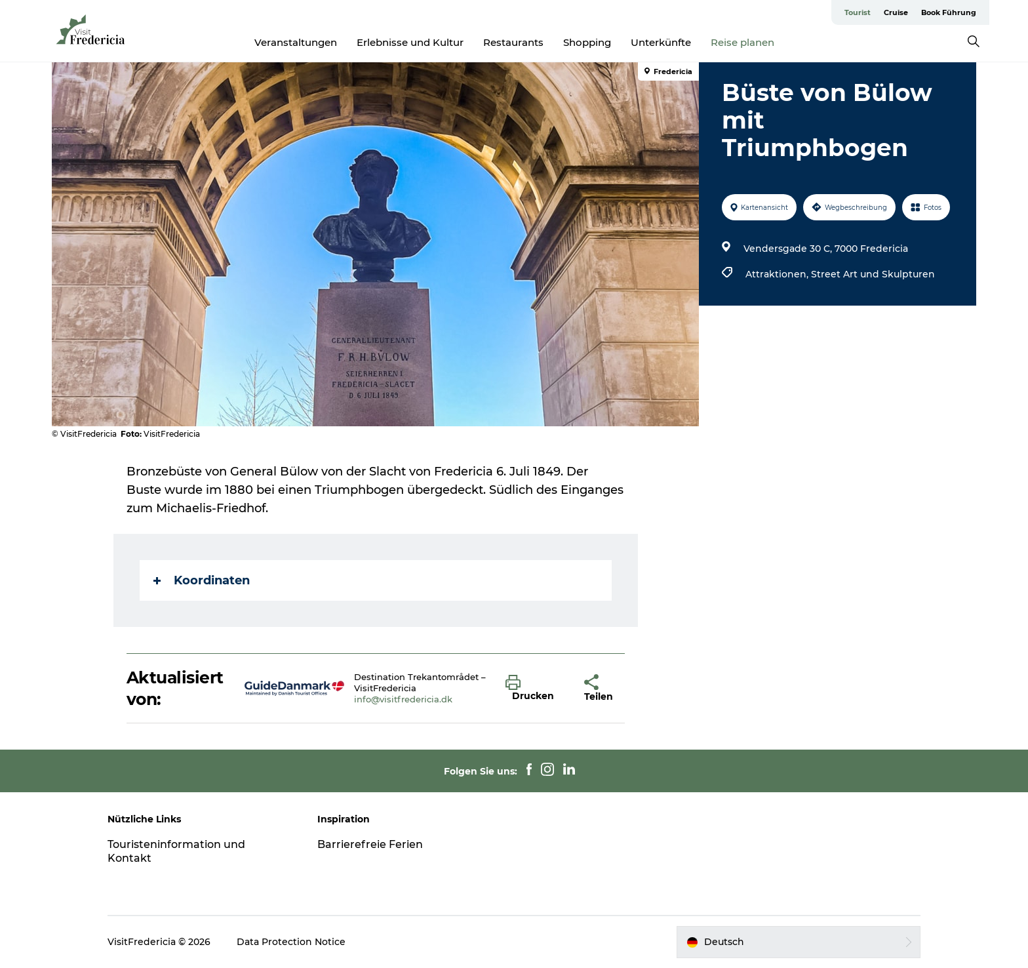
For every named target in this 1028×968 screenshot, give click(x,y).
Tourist (857, 12)
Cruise (896, 12)
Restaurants (513, 42)
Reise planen (742, 42)
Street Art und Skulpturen (873, 274)
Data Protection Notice (291, 942)
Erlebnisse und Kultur (410, 42)
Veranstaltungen (295, 42)
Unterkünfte (661, 42)
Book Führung (948, 12)
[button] (534, 688)
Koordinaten (201, 580)
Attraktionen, (778, 274)
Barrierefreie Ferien (370, 844)
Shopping (587, 42)
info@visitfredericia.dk (403, 699)
